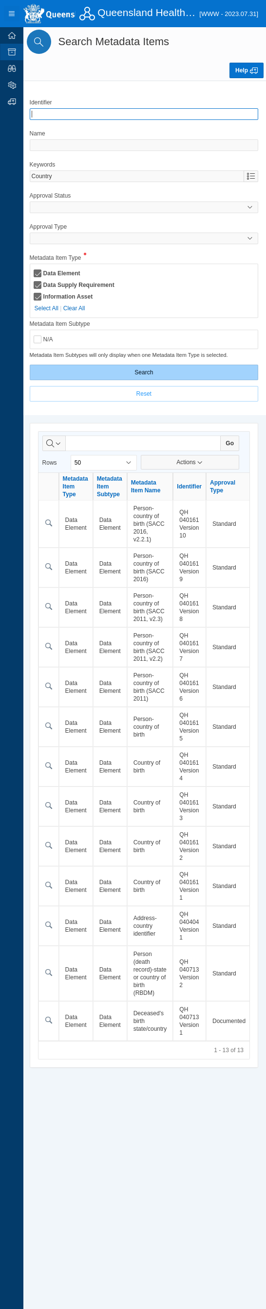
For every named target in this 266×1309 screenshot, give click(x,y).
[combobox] (137, 176)
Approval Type (50, 226)
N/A (50, 339)
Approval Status (52, 195)
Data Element (63, 273)
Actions (190, 462)
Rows (51, 462)
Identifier (42, 102)
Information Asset (70, 296)
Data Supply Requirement (80, 285)
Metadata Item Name (147, 486)
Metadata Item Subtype (61, 323)
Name (39, 133)
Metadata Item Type (57, 258)
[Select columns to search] (55, 443)
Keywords (44, 164)
